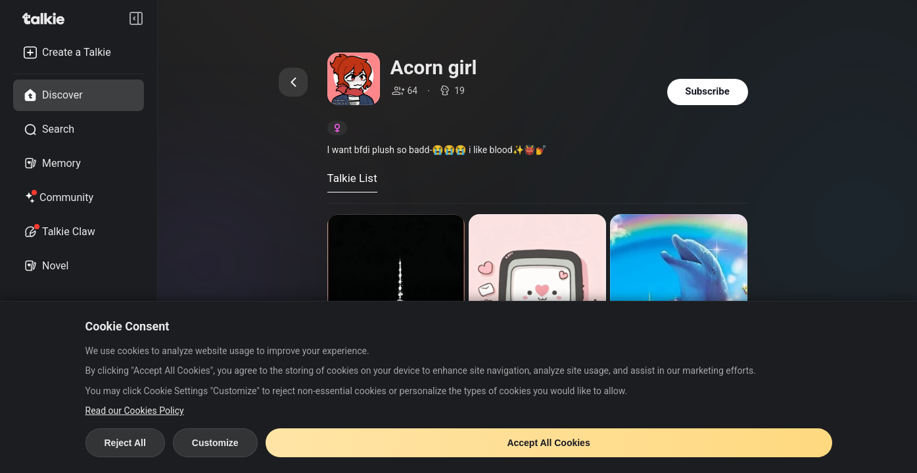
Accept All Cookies (548, 443)
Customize (215, 443)
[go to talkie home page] (47, 18)
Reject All (125, 443)
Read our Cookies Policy (134, 410)
